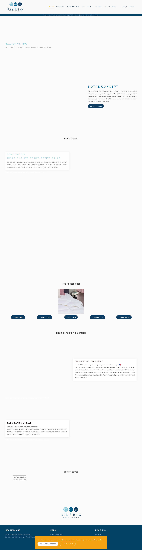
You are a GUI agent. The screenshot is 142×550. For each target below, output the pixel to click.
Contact (132, 7)
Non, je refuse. (67, 544)
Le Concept (98, 534)
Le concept (123, 7)
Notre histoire (96, 106)
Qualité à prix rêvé (73, 7)
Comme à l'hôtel (87, 7)
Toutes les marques (111, 7)
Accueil (51, 7)
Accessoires (98, 7)
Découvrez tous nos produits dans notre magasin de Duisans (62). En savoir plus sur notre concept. (71, 15)
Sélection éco (60, 7)
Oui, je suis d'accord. (47, 544)
